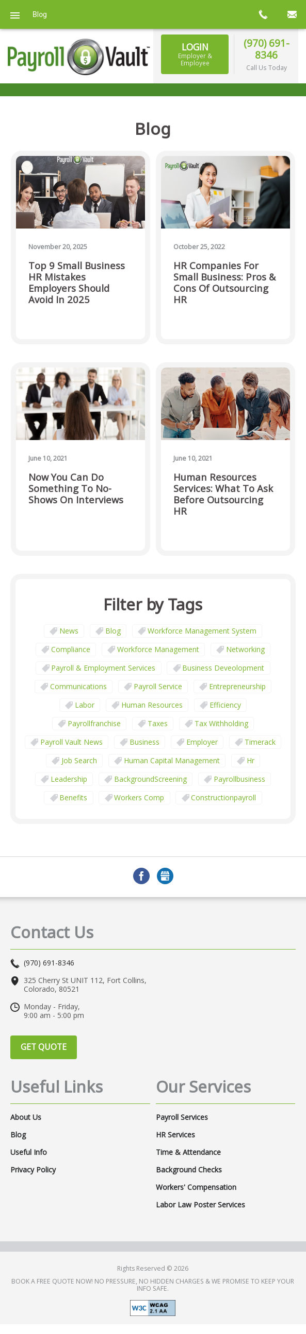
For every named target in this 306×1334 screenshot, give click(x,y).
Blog (113, 631)
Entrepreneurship (237, 686)
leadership (69, 779)
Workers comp (139, 797)
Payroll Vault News (71, 742)
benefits (73, 797)
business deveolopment (223, 668)
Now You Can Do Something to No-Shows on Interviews (75, 488)
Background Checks (189, 1169)
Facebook (141, 876)
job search (79, 760)
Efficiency (225, 705)
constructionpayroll (223, 797)
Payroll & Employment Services (103, 668)
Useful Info (28, 1152)
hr (250, 760)
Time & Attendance (188, 1152)
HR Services (175, 1134)
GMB (165, 876)
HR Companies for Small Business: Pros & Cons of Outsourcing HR (224, 283)
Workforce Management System (202, 631)
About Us (25, 1117)
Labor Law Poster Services (200, 1204)
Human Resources (152, 705)
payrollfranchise (94, 723)
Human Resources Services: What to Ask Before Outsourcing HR (223, 494)
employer (202, 742)
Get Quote (44, 1046)
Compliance (70, 649)
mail (291, 14)
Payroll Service (158, 686)
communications (78, 686)
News (68, 631)
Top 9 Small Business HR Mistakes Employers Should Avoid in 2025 (76, 283)
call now (262, 14)
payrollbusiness (239, 779)
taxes (158, 723)
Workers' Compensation (196, 1187)
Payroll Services (182, 1117)
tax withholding (221, 723)
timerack (260, 742)
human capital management (172, 760)
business (144, 742)
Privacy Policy (33, 1169)
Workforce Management (158, 649)
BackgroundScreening (150, 779)
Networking (245, 649)
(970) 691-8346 (266, 49)
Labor (84, 705)
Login (195, 54)
